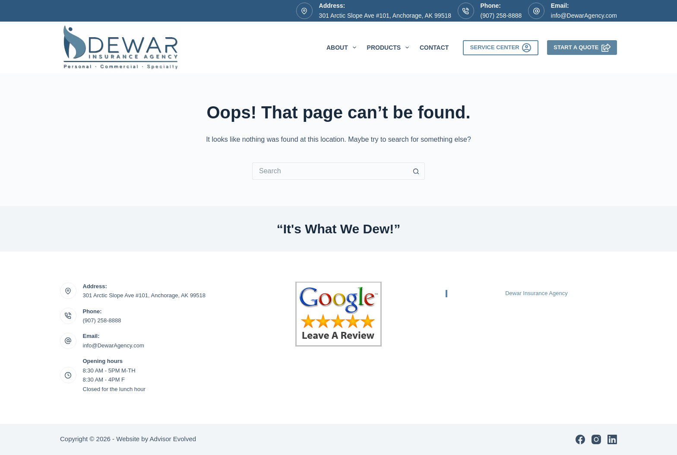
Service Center (500, 47)
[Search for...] (330, 171)
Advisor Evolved (173, 438)
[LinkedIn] (612, 439)
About (343, 47)
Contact (434, 47)
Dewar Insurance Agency (536, 293)
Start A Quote (582, 47)
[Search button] (416, 171)
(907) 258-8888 (501, 15)
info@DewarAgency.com (584, 15)
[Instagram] (596, 439)
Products (389, 47)
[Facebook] (580, 439)
